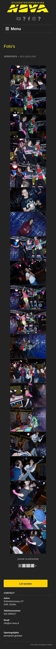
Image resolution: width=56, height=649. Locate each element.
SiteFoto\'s (10, 56)
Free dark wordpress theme (41, 645)
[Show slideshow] (28, 559)
